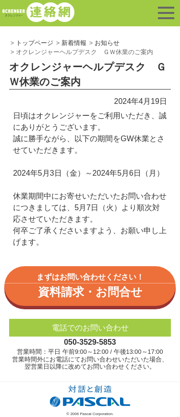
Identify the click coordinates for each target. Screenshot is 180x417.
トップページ (34, 42)
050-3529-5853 (90, 342)
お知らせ (107, 42)
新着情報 (73, 42)
